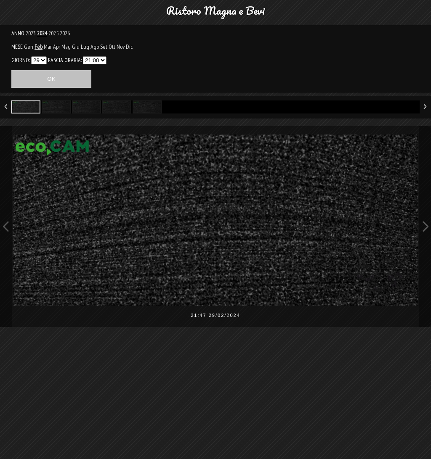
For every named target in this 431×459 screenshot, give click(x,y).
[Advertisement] (215, 398)
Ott (112, 46)
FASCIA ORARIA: (65, 60)
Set (103, 46)
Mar (48, 46)
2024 (42, 33)
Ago (94, 46)
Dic (129, 46)
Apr (56, 46)
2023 (31, 33)
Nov (121, 46)
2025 (53, 33)
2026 (65, 33)
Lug (85, 46)
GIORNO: (20, 60)
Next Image (425, 226)
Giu (76, 46)
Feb (39, 46)
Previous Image (6, 226)
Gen (28, 46)
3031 (39, 60)
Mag (66, 46)
